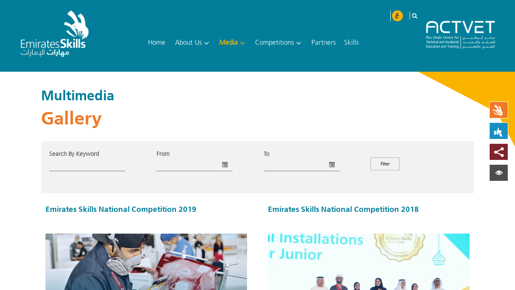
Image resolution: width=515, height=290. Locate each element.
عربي (397, 15)
